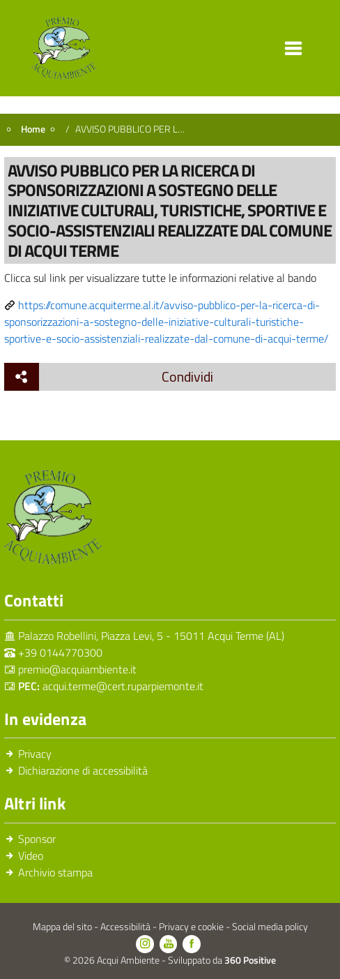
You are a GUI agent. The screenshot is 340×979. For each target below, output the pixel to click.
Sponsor (37, 838)
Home (33, 129)
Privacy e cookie (192, 926)
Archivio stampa (55, 872)
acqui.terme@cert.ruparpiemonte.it (122, 686)
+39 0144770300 (60, 652)
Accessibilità (126, 926)
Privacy (35, 753)
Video (30, 855)
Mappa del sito (63, 926)
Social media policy (270, 926)
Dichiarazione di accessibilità (83, 770)
